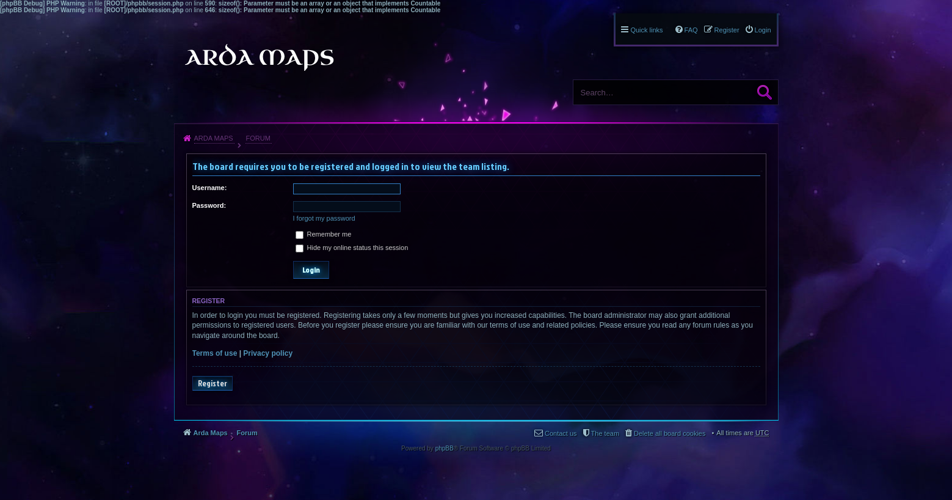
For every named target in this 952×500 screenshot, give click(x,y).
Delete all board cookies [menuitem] (669, 433)
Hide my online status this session (352, 247)
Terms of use (215, 353)
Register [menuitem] (726, 30)
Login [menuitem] (763, 30)
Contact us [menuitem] (561, 433)
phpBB (444, 448)
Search (764, 92)
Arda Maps (213, 138)
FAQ (691, 30)
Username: (209, 187)
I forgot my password (324, 218)
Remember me (324, 234)
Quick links (646, 30)
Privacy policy (268, 353)
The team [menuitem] (605, 433)
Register (212, 383)
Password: (209, 205)
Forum (257, 138)
